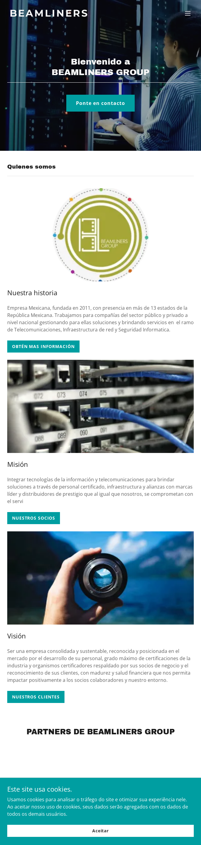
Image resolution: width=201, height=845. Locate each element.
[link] (72, 14)
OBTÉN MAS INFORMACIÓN (43, 346)
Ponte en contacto (100, 103)
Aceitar (100, 831)
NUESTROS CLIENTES (36, 697)
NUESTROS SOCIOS (33, 518)
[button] (188, 13)
